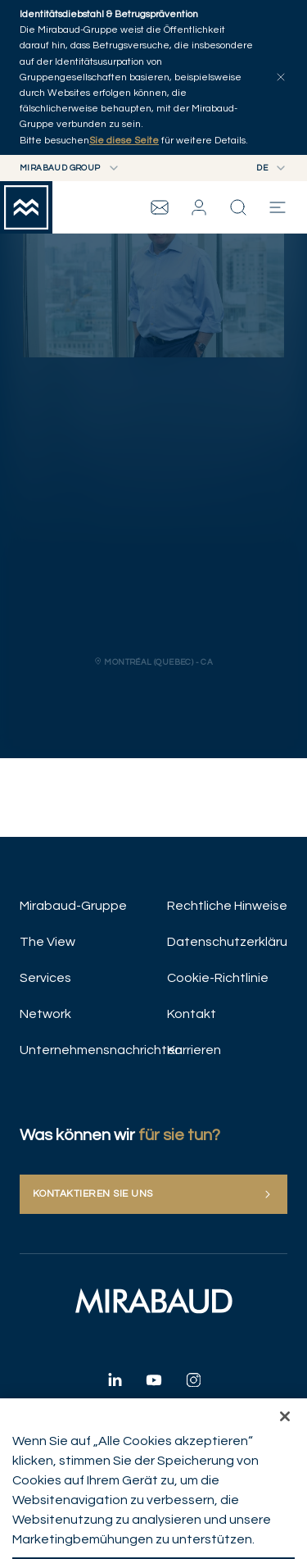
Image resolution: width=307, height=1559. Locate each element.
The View (47, 941)
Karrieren (194, 1050)
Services (45, 977)
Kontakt (191, 1013)
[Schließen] (285, 1428)
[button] (199, 207)
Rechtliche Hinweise (227, 905)
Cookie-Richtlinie (218, 977)
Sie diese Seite (124, 140)
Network (45, 1013)
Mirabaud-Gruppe (73, 905)
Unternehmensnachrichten (80, 1050)
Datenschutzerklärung (227, 941)
